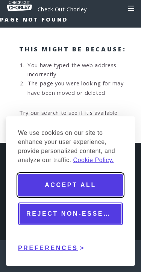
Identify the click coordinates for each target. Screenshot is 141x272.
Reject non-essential (74, 213)
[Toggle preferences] (51, 242)
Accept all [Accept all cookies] (70, 185)
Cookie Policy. (93, 160)
